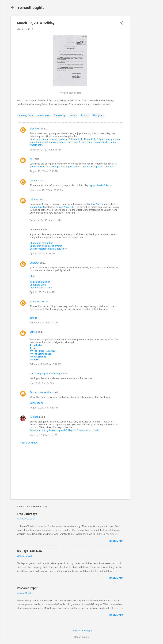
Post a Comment (29, 442)
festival (73, 115)
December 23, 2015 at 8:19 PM (45, 149)
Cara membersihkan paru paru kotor (49, 248)
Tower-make (83, 430)
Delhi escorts (36, 402)
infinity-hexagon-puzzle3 (54, 430)
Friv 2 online (97, 204)
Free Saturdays (27, 513)
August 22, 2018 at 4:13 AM (44, 407)
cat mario (87, 142)
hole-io (95, 430)
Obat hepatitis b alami (41, 287)
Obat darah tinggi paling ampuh (46, 245)
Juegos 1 (110, 166)
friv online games (55, 166)
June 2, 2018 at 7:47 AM (42, 383)
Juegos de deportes (92, 166)
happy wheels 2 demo (100, 185)
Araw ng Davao (26, 115)
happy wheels (101, 142)
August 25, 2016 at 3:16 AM (44, 171)
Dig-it (72, 430)
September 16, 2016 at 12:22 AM (46, 190)
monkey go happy (39, 139)
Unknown (34, 180)
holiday (85, 115)
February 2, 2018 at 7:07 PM (44, 322)
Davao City (59, 115)
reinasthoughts (31, 7)
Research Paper (27, 588)
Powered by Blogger (81, 630)
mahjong (42, 142)
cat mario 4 (74, 142)
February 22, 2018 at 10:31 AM (45, 364)
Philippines (98, 115)
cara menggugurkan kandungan (46, 373)
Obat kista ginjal (38, 284)
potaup (33, 317)
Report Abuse (81, 637)
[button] (121, 23)
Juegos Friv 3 (37, 207)
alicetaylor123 (37, 301)
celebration (44, 115)
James (33, 331)
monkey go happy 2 (60, 139)
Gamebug (35, 416)
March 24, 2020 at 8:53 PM (43, 435)
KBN (32, 158)
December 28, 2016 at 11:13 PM (46, 220)
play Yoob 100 (66, 207)
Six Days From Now (29, 551)
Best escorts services (41, 392)
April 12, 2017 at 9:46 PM (42, 292)
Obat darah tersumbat (41, 243)
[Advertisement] (142, 64)
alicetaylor (35, 128)
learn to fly (77, 139)
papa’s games (73, 166)
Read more (116, 541)
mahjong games (57, 142)
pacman (104, 139)
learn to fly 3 (91, 139)
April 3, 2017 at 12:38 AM (42, 253)
